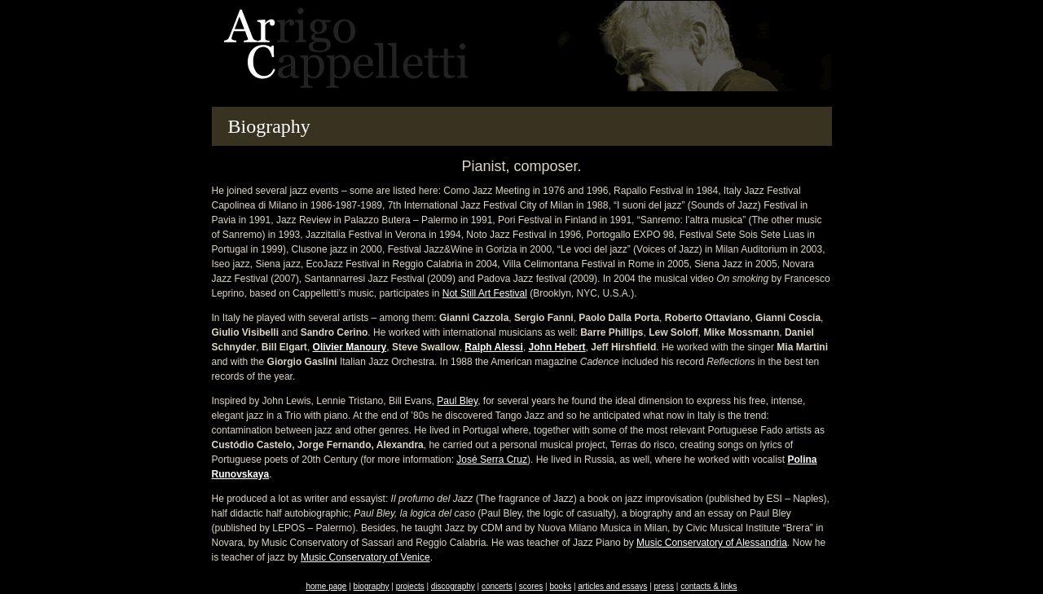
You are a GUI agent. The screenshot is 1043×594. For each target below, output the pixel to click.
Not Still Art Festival (484, 293)
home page (326, 586)
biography (371, 586)
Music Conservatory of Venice (365, 557)
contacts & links (708, 586)
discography (453, 586)
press (664, 586)
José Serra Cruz (491, 459)
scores (531, 586)
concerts (497, 586)
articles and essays (612, 586)
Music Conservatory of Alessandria (711, 542)
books (560, 586)
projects (410, 586)
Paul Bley (457, 401)
